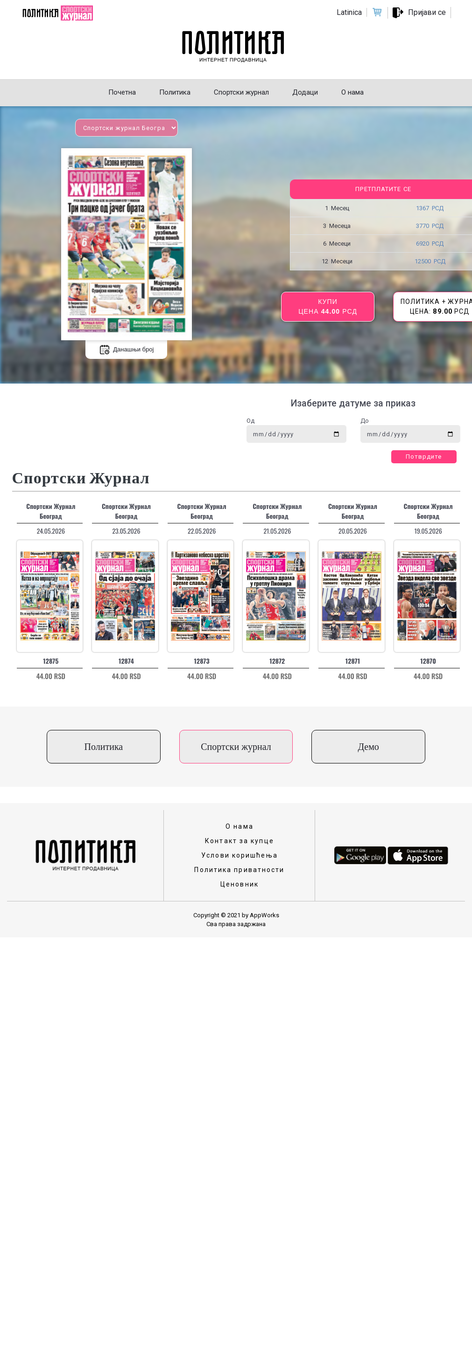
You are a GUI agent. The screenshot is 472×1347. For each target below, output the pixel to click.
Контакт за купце (239, 841)
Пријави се (427, 12)
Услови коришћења (239, 855)
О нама (239, 826)
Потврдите (424, 456)
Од (250, 420)
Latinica (349, 12)
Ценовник (239, 884)
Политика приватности (239, 869)
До (364, 420)
